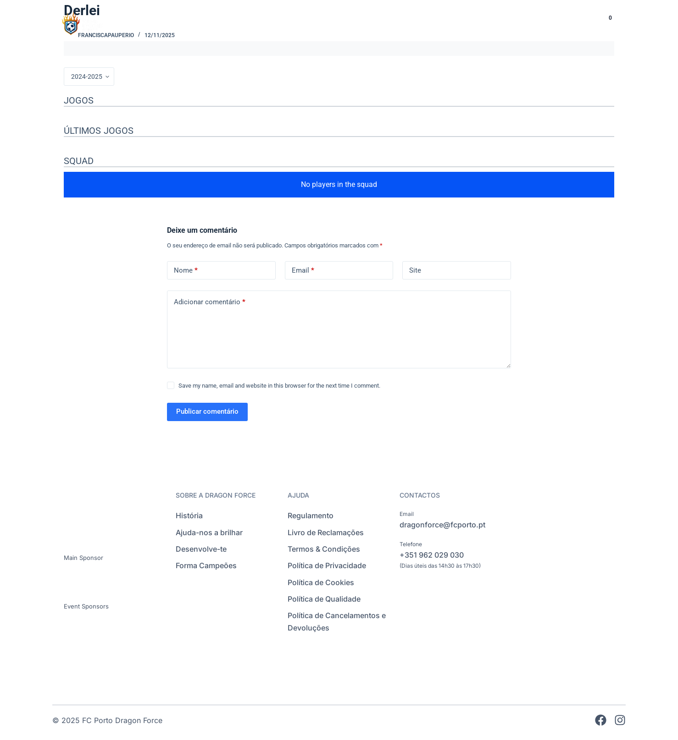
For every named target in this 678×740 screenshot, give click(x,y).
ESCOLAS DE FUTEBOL (391, 23)
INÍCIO (323, 23)
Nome (186, 270)
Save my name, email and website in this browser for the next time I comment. (279, 385)
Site (415, 270)
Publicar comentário (207, 411)
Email (303, 270)
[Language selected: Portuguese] (575, 23)
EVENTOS (538, 23)
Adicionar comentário (209, 302)
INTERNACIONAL (474, 23)
